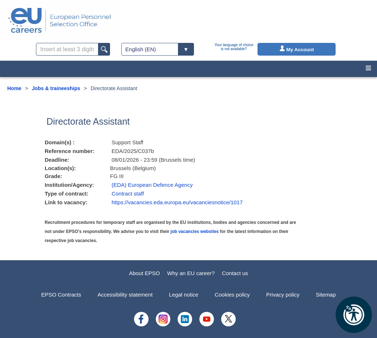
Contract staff (128, 193)
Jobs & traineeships (56, 88)
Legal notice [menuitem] (183, 294)
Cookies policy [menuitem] (232, 294)
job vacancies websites (195, 231)
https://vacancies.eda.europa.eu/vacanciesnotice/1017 (177, 202)
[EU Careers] (59, 20)
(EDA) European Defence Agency (152, 185)
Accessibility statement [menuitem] (125, 294)
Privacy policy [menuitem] (283, 294)
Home (14, 88)
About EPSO (144, 273)
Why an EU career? (191, 273)
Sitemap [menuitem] (326, 294)
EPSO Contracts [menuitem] (61, 294)
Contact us (235, 273)
